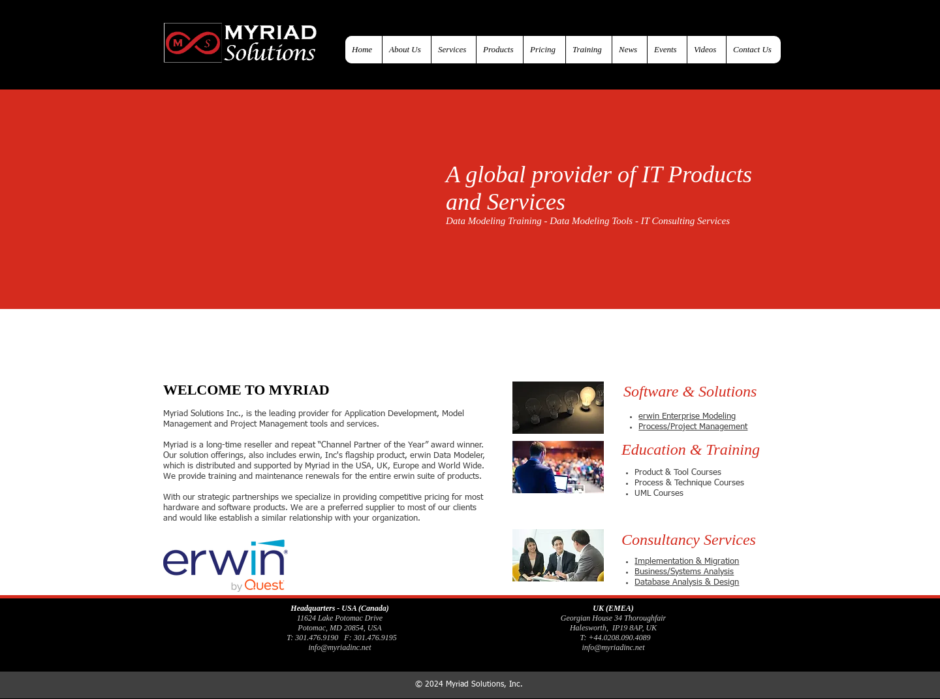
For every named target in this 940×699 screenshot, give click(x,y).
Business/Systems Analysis (684, 572)
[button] (700, 392)
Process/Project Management (692, 427)
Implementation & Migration (686, 561)
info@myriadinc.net (339, 647)
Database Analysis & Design (686, 582)
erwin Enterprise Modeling (687, 416)
